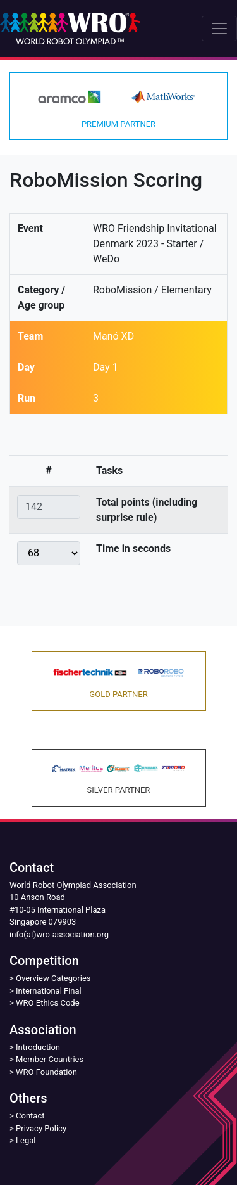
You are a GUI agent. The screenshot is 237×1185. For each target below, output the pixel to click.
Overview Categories (53, 978)
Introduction (38, 1047)
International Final (49, 991)
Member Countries (49, 1059)
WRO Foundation (46, 1072)
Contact (30, 1115)
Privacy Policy (41, 1128)
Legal (25, 1140)
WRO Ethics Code (48, 1003)
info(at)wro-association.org (59, 934)
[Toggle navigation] (219, 28)
